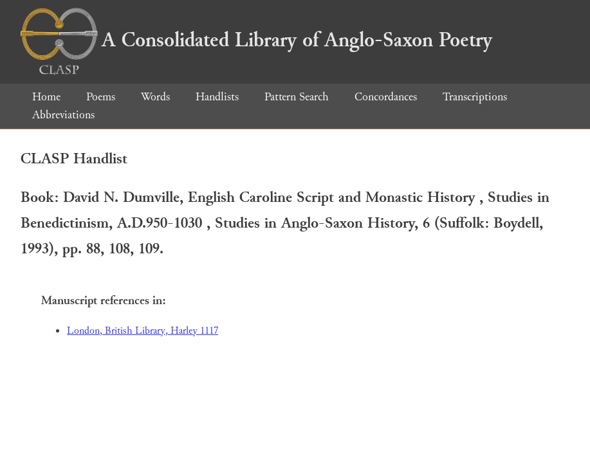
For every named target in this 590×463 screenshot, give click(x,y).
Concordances (386, 97)
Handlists (217, 97)
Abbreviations (63, 115)
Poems (100, 97)
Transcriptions (475, 97)
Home (46, 97)
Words (155, 97)
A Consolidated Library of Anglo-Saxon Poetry (256, 40)
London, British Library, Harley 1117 (142, 330)
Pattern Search (296, 97)
